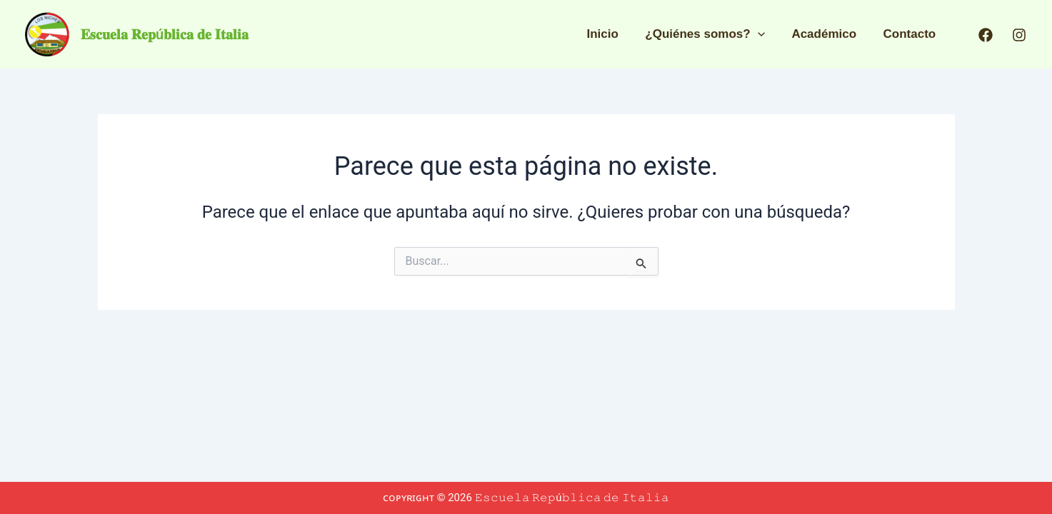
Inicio (611, 34)
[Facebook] (985, 35)
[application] (763, 34)
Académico (828, 34)
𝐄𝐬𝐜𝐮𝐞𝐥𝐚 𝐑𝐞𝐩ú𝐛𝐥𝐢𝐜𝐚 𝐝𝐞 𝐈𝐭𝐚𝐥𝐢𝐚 (165, 34)
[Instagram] (1019, 35)
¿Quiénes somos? (711, 34)
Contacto (910, 34)
